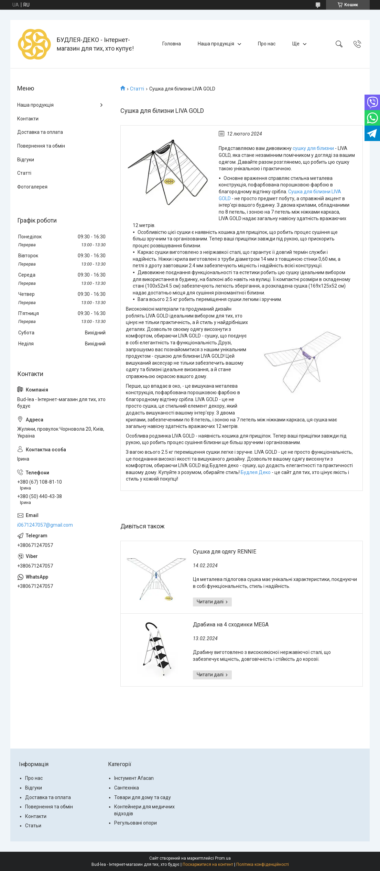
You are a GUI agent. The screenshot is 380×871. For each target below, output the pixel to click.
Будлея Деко (256, 472)
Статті (137, 89)
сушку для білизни (313, 148)
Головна (171, 43)
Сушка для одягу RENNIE (224, 551)
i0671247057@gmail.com (45, 525)
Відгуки (25, 159)
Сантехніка (126, 788)
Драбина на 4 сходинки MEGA (231, 624)
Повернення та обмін (41, 146)
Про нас (266, 43)
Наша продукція (216, 43)
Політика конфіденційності (262, 864)
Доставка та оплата (40, 132)
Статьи (33, 825)
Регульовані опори (135, 823)
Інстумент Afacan (134, 778)
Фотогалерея (32, 187)
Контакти (28, 118)
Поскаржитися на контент (208, 864)
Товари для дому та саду (142, 797)
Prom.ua (223, 858)
